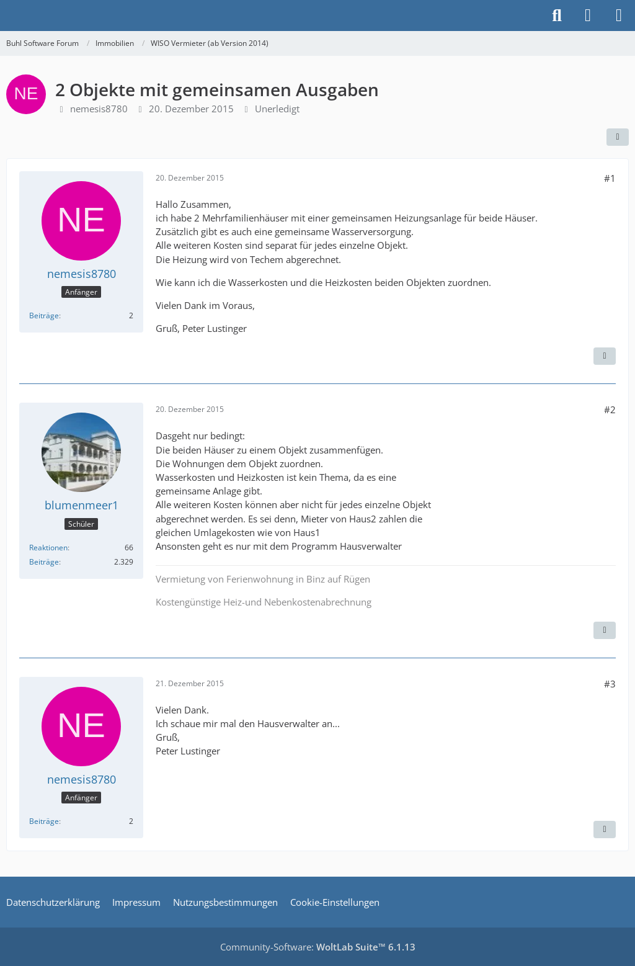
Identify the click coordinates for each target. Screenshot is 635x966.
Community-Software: (317, 947)
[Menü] (618, 15)
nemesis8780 (99, 108)
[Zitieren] (604, 356)
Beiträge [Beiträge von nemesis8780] (44, 315)
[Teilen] (617, 137)
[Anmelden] (587, 15)
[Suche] (556, 15)
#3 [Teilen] (610, 684)
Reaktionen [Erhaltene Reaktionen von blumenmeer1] (48, 547)
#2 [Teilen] (610, 409)
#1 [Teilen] (610, 178)
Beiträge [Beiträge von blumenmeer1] (44, 562)
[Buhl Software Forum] (6, 15)
